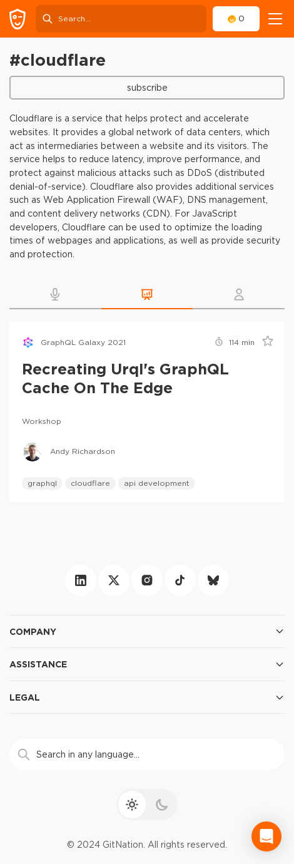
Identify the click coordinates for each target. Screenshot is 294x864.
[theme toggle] (147, 804)
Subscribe (147, 88)
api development (157, 483)
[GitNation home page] (17, 19)
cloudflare (90, 483)
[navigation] (275, 19)
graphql (42, 483)
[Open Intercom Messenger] (266, 836)
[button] (55, 294)
